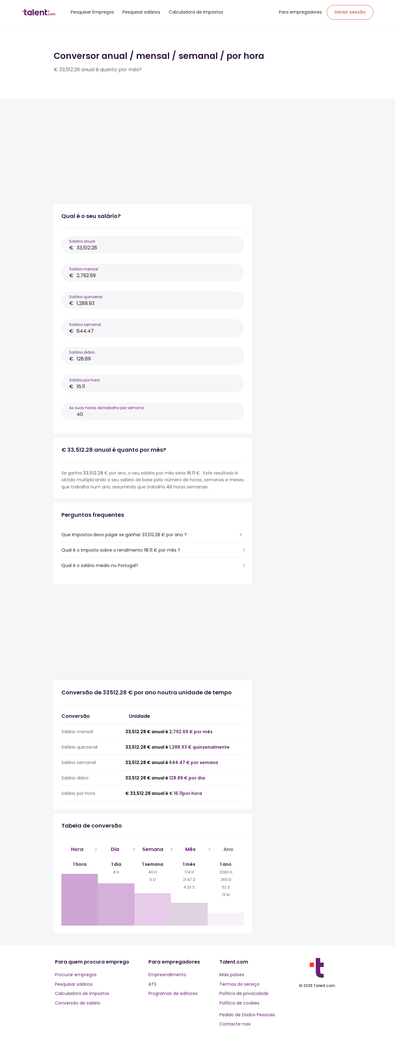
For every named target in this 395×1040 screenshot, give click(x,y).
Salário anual (82, 241)
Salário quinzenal (85, 296)
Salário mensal (83, 269)
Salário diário (82, 352)
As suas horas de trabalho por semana (106, 407)
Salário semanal (85, 324)
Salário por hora (84, 380)
